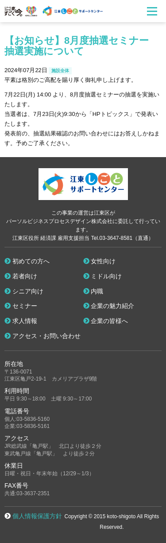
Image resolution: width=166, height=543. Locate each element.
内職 (93, 291)
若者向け (20, 276)
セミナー (20, 305)
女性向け (99, 261)
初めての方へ (27, 261)
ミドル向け (102, 276)
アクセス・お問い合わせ (42, 335)
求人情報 (20, 320)
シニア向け (23, 291)
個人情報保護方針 (37, 516)
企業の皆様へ (105, 320)
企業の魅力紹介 (109, 305)
